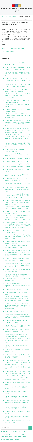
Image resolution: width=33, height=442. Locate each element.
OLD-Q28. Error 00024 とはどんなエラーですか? (17, 166)
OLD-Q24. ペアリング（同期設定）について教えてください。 (17, 155)
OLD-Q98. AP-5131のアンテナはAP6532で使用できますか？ (17, 383)
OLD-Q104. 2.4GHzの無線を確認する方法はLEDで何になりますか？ (17, 417)
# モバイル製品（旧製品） (20, 436)
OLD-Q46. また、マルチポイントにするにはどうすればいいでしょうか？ (17, 231)
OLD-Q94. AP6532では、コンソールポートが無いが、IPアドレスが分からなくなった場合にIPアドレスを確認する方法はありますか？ (17, 362)
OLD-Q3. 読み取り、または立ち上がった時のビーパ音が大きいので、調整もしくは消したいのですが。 (17, 73)
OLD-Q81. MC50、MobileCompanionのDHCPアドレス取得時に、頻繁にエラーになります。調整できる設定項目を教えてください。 (18, 316)
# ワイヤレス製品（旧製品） (7, 439)
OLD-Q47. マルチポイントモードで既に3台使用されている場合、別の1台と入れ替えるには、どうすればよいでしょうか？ (18, 236)
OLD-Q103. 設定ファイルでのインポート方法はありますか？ (17, 412)
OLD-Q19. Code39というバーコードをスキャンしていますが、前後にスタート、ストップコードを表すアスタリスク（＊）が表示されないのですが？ (17, 137)
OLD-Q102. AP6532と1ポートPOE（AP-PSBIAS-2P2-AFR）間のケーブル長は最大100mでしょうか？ (17, 402)
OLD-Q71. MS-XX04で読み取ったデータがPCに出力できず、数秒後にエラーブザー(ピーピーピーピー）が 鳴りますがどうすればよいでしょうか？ (17, 298)
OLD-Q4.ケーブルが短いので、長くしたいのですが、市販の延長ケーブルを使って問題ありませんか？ (17, 80)
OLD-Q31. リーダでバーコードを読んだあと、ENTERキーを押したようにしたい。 (16, 175)
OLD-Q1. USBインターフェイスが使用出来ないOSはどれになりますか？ (18, 64)
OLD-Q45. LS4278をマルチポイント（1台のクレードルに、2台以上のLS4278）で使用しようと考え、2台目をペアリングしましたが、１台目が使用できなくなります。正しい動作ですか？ (18, 225)
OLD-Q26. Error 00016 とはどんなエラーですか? (17, 161)
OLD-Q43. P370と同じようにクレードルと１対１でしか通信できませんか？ (17, 212)
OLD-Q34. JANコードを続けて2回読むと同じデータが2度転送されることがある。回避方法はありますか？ (18, 189)
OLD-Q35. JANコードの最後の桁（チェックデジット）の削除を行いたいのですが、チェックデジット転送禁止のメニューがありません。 (18, 195)
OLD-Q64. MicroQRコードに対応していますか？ (17, 289)
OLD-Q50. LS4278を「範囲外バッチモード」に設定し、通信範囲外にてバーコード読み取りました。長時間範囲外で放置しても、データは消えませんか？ (17, 253)
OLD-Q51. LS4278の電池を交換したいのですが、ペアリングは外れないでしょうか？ (17, 259)
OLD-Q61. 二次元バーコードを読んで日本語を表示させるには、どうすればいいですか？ (17, 275)
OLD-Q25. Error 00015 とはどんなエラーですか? (17, 158)
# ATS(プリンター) (5, 434)
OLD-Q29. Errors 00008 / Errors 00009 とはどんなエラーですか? (17, 170)
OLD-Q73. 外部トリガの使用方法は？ (14, 311)
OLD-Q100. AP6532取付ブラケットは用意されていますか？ (17, 392)
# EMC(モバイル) (10, 431)
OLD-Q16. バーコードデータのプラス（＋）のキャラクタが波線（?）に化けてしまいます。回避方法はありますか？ (17, 115)
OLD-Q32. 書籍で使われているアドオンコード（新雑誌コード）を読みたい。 (16, 179)
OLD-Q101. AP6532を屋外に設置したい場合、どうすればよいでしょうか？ (17, 397)
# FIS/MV (17, 439)
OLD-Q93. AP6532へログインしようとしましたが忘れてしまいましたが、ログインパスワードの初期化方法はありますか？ (17, 356)
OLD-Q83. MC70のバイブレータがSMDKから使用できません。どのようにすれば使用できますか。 (17, 326)
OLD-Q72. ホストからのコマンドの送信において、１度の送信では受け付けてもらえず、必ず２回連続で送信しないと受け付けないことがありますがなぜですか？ (17, 306)
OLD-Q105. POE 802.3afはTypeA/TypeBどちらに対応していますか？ (17, 421)
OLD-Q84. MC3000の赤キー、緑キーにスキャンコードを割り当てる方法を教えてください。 (17, 330)
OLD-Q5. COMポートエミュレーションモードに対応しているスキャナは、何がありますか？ (17, 85)
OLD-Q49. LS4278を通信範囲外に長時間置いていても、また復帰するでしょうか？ (17, 247)
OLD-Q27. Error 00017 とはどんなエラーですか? (17, 164)
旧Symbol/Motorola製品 (11, 16)
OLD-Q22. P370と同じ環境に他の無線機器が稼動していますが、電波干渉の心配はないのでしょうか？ (17, 144)
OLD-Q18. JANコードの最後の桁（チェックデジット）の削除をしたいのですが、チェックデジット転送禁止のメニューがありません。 (18, 130)
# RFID (25, 431)
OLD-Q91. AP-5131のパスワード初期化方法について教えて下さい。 (17, 346)
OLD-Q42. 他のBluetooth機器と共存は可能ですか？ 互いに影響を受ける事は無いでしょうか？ (17, 207)
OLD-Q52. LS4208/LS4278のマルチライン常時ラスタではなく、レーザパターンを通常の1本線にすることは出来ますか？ (17, 265)
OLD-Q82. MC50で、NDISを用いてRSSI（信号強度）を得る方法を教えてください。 (17, 321)
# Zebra (3, 431)
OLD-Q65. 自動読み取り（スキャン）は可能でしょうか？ (17, 293)
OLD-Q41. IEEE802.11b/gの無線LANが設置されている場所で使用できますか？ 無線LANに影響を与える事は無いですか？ (17, 202)
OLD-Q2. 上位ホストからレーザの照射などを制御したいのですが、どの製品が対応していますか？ (17, 68)
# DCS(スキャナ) (6, 48)
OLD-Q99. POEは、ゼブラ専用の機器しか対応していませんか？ (17, 388)
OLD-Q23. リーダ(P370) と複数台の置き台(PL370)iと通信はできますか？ (16, 150)
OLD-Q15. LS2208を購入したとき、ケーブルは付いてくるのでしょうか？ (17, 110)
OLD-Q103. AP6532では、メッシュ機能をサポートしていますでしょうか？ (17, 408)
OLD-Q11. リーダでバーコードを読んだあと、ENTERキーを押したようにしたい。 (16, 90)
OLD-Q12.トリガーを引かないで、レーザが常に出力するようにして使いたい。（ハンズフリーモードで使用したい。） (17, 95)
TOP (2, 16)
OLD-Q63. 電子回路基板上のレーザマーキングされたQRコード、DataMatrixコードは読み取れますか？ (17, 285)
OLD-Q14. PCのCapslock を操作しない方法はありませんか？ (17, 105)
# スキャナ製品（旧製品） (8, 51)
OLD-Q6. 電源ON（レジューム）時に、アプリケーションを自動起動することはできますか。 (18, 335)
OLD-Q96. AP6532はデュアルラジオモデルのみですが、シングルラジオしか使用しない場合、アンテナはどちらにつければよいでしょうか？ (17, 373)
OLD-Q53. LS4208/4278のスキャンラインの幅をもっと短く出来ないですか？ (17, 270)
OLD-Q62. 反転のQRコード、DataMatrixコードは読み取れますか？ (17, 279)
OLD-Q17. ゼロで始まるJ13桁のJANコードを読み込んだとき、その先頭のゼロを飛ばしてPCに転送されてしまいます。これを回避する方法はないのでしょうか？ (17, 123)
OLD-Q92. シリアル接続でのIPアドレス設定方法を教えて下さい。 (17, 350)
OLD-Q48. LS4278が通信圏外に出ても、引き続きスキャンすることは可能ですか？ (17, 242)
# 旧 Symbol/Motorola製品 (17, 48)
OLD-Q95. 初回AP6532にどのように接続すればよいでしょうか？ (17, 368)
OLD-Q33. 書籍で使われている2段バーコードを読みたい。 (17, 184)
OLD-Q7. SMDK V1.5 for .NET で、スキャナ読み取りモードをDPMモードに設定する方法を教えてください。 (17, 340)
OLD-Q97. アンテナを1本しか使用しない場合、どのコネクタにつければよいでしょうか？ (17, 379)
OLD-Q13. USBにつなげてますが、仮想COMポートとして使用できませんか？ (17, 101)
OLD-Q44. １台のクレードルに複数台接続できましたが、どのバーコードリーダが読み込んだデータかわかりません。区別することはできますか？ (17, 217)
